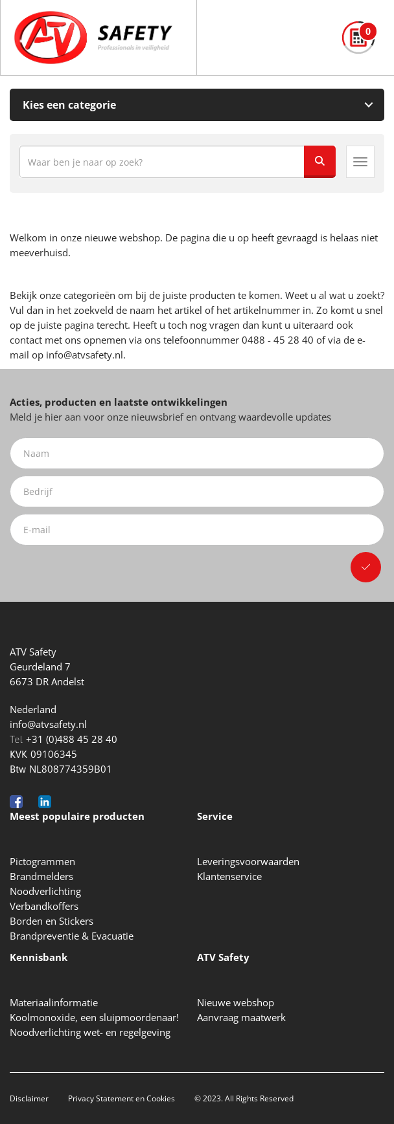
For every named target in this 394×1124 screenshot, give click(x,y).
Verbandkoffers (44, 905)
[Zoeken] (319, 162)
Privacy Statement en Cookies (121, 1098)
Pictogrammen (42, 861)
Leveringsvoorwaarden (248, 861)
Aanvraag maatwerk (241, 1017)
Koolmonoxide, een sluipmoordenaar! (94, 1017)
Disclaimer (29, 1098)
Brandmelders (41, 876)
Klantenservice (229, 876)
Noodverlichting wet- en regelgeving (90, 1032)
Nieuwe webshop (235, 1002)
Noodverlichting (45, 891)
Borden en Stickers (51, 920)
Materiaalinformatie (54, 1002)
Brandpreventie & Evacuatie (71, 935)
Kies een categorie (69, 105)
